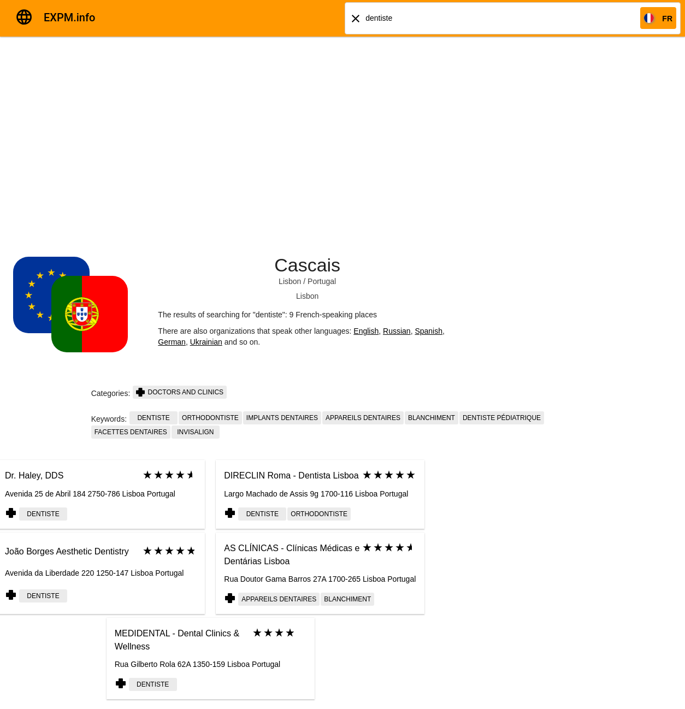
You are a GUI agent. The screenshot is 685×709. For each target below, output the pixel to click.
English (366, 331)
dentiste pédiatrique (502, 418)
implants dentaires (282, 418)
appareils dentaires (363, 418)
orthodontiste (210, 418)
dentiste (153, 418)
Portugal (322, 281)
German (172, 342)
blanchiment (431, 418)
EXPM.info (69, 17)
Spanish (428, 331)
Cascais (307, 265)
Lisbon (290, 281)
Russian (397, 331)
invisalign (195, 432)
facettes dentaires (131, 432)
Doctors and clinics (179, 392)
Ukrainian (206, 342)
